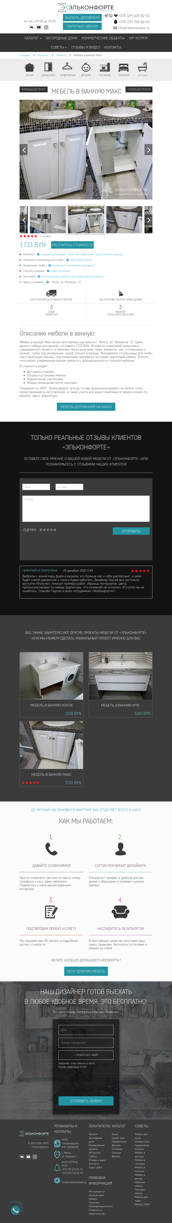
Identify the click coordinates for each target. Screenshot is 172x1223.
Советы (59, 47)
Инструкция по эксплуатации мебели (97, 1195)
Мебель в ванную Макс (51, 774)
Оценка (29, 530)
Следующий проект (139, 89)
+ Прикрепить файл (86, 1055)
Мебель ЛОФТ (142, 1204)
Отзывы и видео (85, 47)
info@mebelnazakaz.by (74, 1182)
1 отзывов (45, 236)
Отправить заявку (86, 1101)
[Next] (23, 149)
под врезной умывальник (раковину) (73, 265)
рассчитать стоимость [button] (72, 245)
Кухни (115, 1134)
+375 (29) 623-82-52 (72, 1169)
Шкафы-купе (142, 1141)
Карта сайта (95, 1167)
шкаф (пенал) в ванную (109, 254)
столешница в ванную (53, 254)
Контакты (112, 47)
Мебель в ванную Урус (120, 705)
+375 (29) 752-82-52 (72, 1173)
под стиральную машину (55, 276)
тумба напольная (60, 271)
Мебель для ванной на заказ (86, 407)
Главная (25, 55)
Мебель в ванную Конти (51, 705)
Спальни (116, 1152)
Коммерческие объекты (103, 38)
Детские (116, 1145)
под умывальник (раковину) (87, 276)
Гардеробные (119, 1141)
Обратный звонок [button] (82, 26)
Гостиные (117, 1149)
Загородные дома (61, 38)
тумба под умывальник (80, 254)
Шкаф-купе (118, 1138)
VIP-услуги (138, 38)
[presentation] (50, 547)
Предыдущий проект (33, 89)
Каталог (33, 38)
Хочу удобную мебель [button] (86, 971)
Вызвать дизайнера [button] (82, 17)
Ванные (61, 55)
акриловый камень (81, 260)
